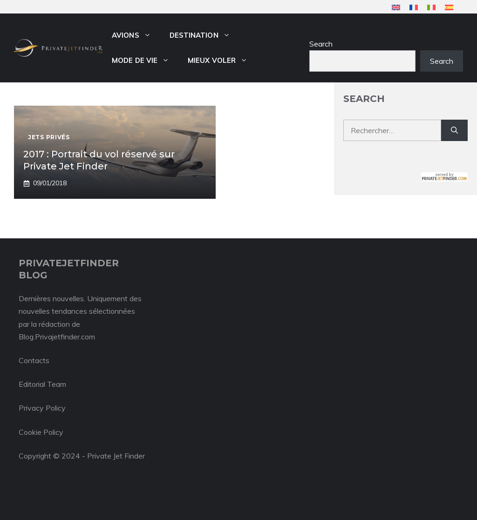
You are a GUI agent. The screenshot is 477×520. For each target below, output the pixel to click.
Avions (136, 35)
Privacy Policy (42, 407)
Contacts (34, 360)
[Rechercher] (454, 130)
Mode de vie (145, 60)
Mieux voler (222, 60)
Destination (204, 35)
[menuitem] (396, 7)
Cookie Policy (41, 432)
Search (321, 43)
